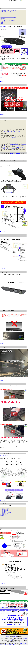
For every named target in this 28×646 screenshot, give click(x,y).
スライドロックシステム (14, 144)
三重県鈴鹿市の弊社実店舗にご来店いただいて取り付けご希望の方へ (14, 607)
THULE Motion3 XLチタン (5, 514)
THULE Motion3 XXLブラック (5, 509)
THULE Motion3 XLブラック (5, 513)
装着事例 (2, 23)
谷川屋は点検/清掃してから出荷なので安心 (7, 11)
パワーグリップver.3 (17, 145)
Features (2, 12)
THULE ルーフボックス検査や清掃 (6, 446)
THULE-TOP (8, 636)
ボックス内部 (3, 18)
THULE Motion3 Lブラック (5, 515)
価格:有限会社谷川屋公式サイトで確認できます (8, 10)
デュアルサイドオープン (4, 455)
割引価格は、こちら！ (14, 70)
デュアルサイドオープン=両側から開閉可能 (8, 20)
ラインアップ (3, 21)
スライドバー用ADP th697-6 (15, 131)
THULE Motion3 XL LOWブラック (6, 511)
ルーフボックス (4, 147)
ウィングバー (21, 147)
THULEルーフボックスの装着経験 (15, 153)
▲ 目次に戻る (2, 81)
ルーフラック (9, 644)
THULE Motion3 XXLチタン (5, 510)
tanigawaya (15, 636)
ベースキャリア (5, 145)
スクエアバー (10, 147)
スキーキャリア (15, 644)
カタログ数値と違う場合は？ (14, 137)
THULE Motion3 (2, 26)
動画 (1, 19)
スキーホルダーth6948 (6, 131)
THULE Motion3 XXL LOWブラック (6, 508)
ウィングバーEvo (16, 147)
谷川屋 (10, 640)
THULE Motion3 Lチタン (4, 516)
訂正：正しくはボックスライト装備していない (8, 17)
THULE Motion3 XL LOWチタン (6, 512)
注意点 (2, 22)
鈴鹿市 (17, 638)
